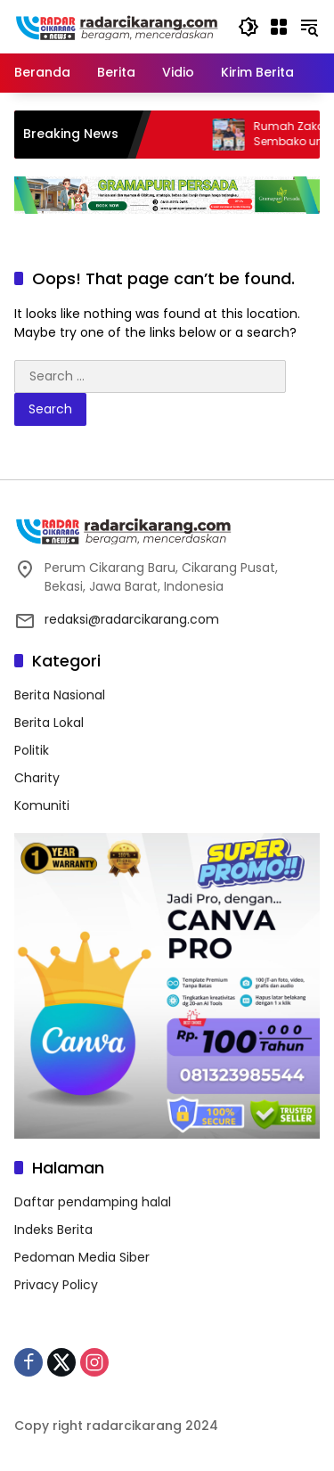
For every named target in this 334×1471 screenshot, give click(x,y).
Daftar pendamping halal (92, 1202)
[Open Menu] (278, 26)
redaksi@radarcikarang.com (132, 619)
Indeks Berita (53, 1229)
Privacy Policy (56, 1285)
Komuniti (41, 805)
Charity (37, 778)
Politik (31, 750)
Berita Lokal (49, 722)
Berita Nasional (59, 695)
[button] (248, 26)
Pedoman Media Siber (82, 1257)
